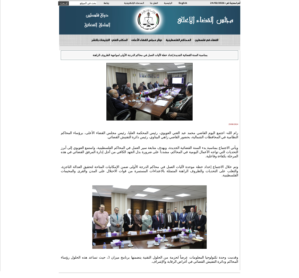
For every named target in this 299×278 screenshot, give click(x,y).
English (183, 3)
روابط (106, 3)
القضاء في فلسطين (207, 40)
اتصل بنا (154, 3)
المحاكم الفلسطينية (179, 40)
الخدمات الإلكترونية (134, 3)
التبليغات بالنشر (100, 40)
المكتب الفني (120, 40)
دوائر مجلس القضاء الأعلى (147, 40)
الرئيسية (168, 3)
